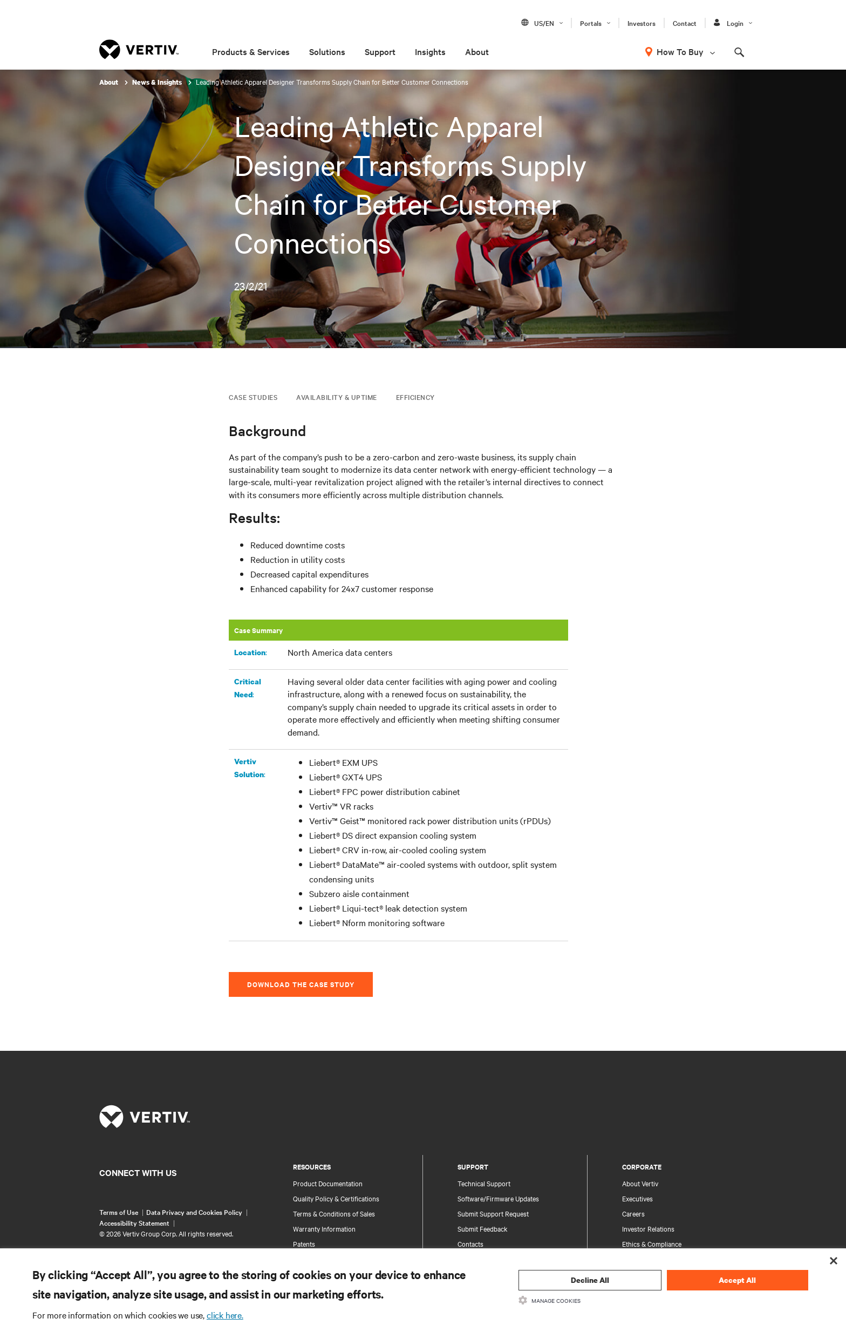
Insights (430, 51)
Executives (637, 1198)
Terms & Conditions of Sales (334, 1213)
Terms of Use (118, 1212)
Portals (591, 23)
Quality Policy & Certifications (336, 1198)
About (477, 51)
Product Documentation (328, 1183)
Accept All (737, 1280)
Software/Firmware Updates (498, 1198)
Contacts (470, 1243)
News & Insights (157, 82)
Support (380, 51)
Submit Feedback (483, 1228)
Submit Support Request (493, 1213)
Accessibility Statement (134, 1222)
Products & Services (251, 51)
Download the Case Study (300, 984)
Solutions (327, 51)
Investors (641, 23)
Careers (633, 1213)
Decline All (590, 1280)
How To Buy (680, 51)
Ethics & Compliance (651, 1243)
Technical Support (484, 1183)
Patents (304, 1243)
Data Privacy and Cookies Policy (194, 1212)
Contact (685, 23)
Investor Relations (648, 1228)
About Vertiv (640, 1183)
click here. (225, 1315)
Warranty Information (324, 1228)
